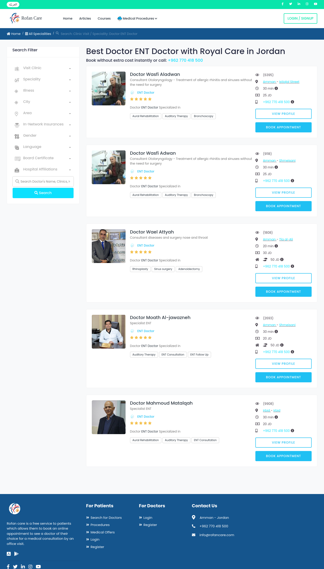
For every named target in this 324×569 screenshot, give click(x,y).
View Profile (283, 113)
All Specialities (38, 34)
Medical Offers (103, 532)
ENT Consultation (173, 354)
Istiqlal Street (289, 81)
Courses (104, 18)
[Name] (43, 181)
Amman (270, 81)
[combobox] (47, 69)
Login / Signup (300, 18)
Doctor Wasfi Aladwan (155, 74)
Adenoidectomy (189, 269)
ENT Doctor (145, 92)
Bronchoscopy (203, 116)
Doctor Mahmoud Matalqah (161, 403)
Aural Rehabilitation (146, 116)
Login (95, 539)
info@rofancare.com (217, 535)
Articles (85, 18)
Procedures (100, 524)
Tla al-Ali (286, 239)
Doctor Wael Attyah (152, 232)
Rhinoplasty (140, 269)
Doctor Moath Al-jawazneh (160, 317)
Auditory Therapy (176, 116)
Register (97, 546)
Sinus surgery (163, 269)
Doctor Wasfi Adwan (153, 153)
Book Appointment (283, 127)
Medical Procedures (137, 18)
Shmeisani (287, 160)
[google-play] (16, 554)
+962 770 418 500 (185, 60)
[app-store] (9, 554)
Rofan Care (25, 18)
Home (67, 18)
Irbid (267, 410)
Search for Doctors (106, 517)
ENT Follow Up (199, 354)
